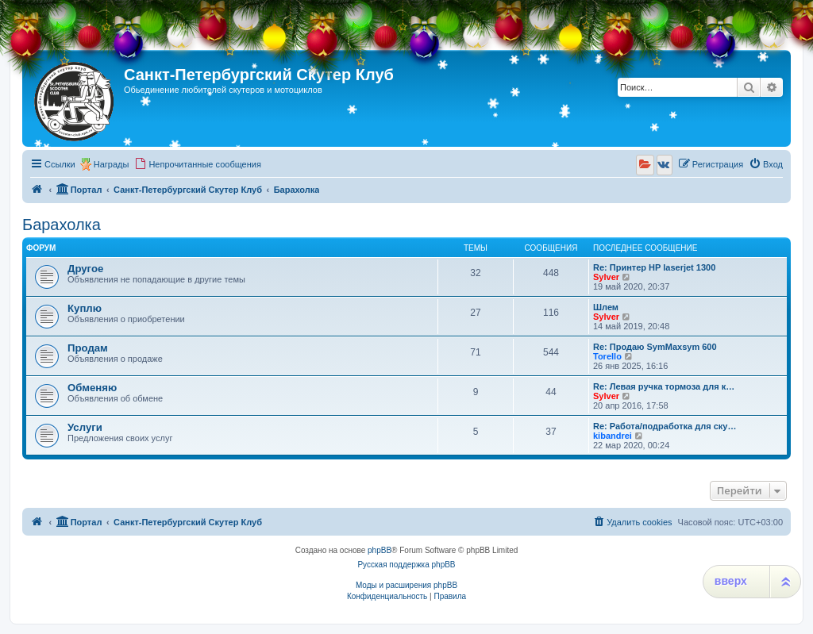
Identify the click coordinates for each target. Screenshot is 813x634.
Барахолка (61, 224)
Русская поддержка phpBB (406, 564)
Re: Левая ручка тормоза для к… (663, 386)
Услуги (84, 427)
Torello (607, 356)
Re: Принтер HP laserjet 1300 (654, 267)
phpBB (379, 550)
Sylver (606, 277)
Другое (85, 269)
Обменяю (92, 388)
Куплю (84, 308)
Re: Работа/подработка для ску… (664, 426)
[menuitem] (197, 164)
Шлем (605, 307)
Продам (87, 348)
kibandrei (612, 435)
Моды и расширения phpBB (406, 585)
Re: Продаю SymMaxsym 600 (655, 347)
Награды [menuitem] (111, 164)
